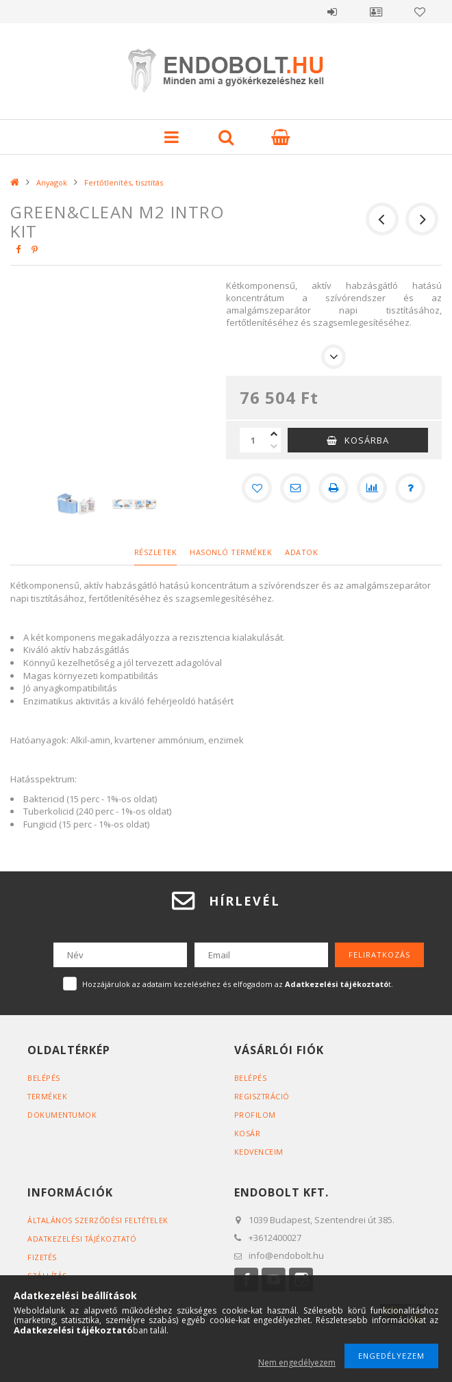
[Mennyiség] (253, 440)
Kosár (247, 1133)
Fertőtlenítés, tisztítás (123, 182)
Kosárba (366, 440)
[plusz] (274, 434)
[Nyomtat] (333, 488)
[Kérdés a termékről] (410, 488)
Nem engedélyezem (297, 1362)
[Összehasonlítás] (372, 488)
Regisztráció (263, 1096)
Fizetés (42, 1257)
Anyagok (51, 182)
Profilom (255, 1115)
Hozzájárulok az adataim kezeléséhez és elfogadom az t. (237, 984)
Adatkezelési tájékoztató (84, 1238)
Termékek (47, 1096)
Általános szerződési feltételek (100, 1220)
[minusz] (274, 446)
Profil (376, 11)
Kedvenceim (259, 1152)
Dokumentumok (62, 1115)
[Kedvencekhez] (257, 488)
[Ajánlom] (295, 488)
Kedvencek (419, 11)
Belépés (332, 11)
